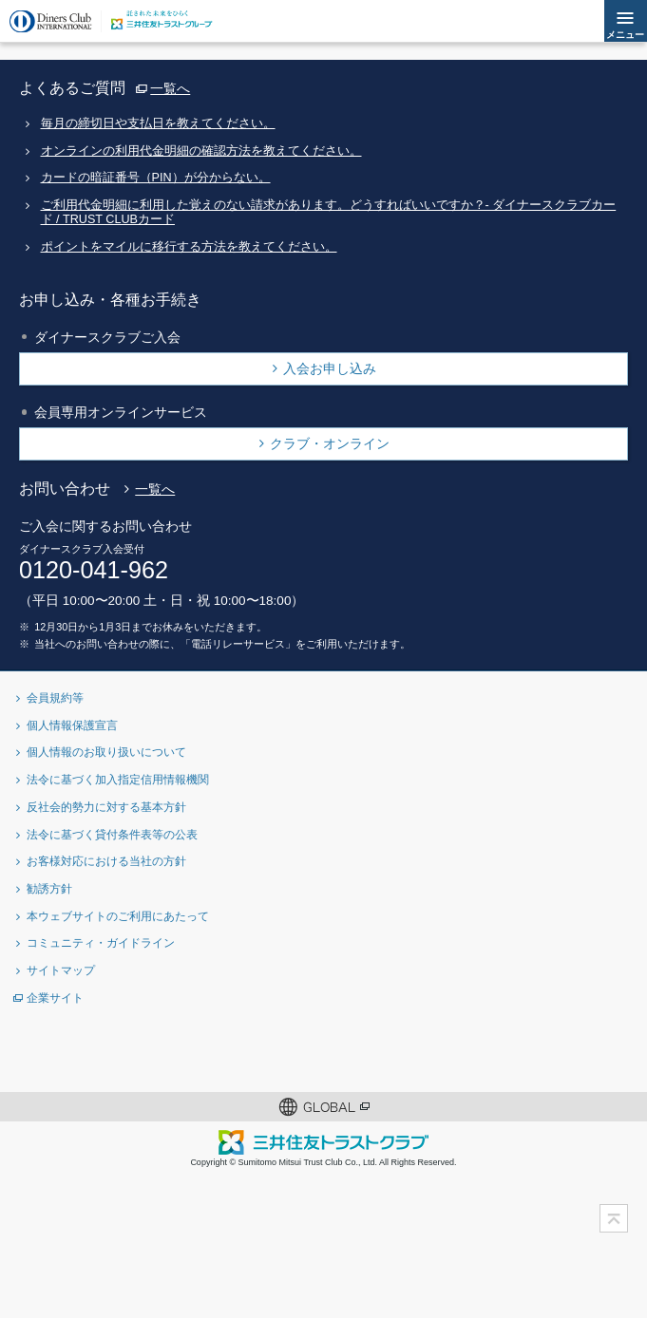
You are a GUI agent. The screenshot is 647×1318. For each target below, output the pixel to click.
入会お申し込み (329, 368)
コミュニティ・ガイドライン (101, 942)
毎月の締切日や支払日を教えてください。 (158, 123)
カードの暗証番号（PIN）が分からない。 (156, 177)
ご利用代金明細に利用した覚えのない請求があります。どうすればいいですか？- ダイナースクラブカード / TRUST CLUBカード (329, 212)
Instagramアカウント (354, 1052)
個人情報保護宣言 (72, 725)
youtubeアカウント (416, 1052)
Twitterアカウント (231, 1052)
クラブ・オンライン (330, 443)
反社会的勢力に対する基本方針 (106, 806)
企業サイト (55, 997)
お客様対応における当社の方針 (106, 861)
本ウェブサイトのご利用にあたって (118, 916)
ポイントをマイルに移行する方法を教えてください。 (189, 247)
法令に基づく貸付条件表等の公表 (112, 834)
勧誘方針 (49, 888)
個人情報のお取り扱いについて (106, 751)
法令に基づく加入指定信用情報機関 (118, 779)
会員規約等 (55, 697)
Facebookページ (293, 1052)
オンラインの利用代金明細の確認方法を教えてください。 (201, 151)
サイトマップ (61, 970)
